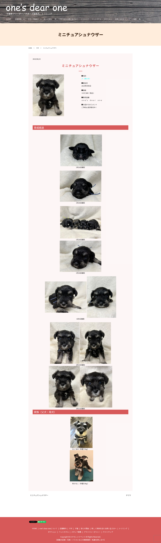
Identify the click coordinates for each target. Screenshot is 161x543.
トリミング (85, 19)
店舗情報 (18, 19)
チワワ (128, 495)
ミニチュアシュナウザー (39, 495)
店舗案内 (63, 528)
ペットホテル (96, 19)
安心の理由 (48, 19)
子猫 (76, 528)
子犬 (37, 48)
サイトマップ (108, 532)
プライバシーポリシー (92, 532)
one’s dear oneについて (48, 528)
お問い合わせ (119, 19)
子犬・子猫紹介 (33, 19)
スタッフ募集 (132, 19)
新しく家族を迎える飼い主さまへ (66, 19)
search (140, 19)
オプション (108, 19)
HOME (8, 19)
